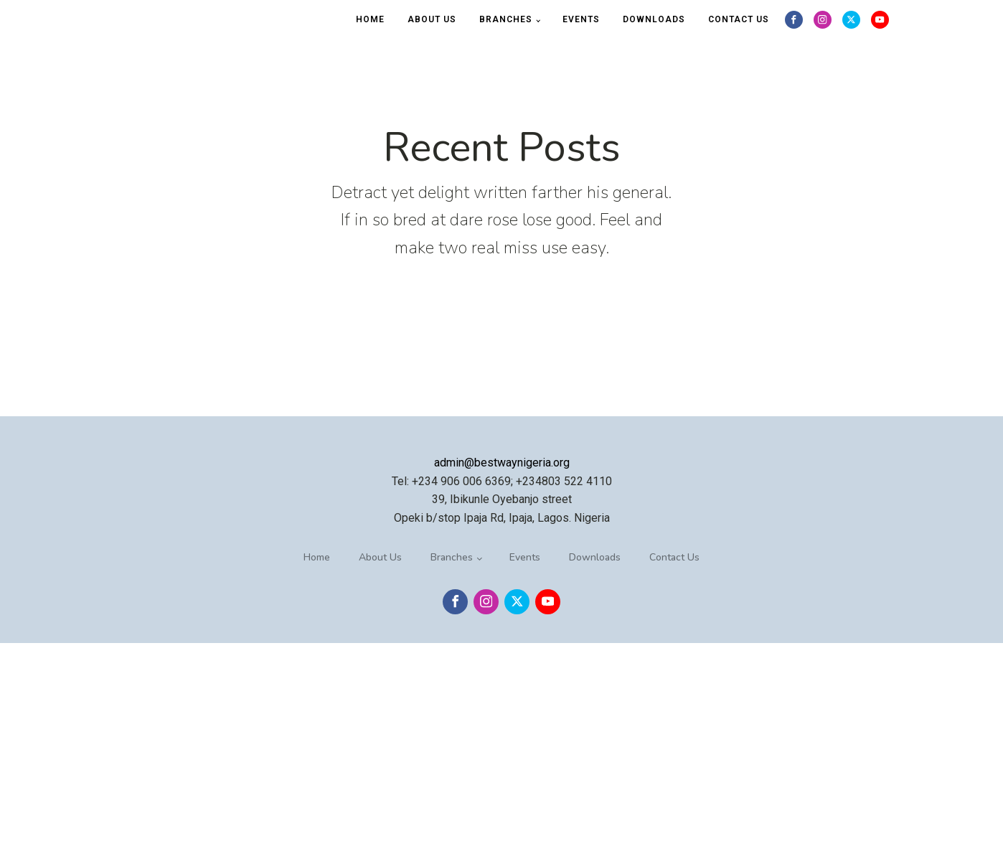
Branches (505, 19)
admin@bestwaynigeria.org (502, 462)
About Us (432, 19)
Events (581, 19)
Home (370, 19)
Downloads (654, 19)
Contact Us (738, 19)
